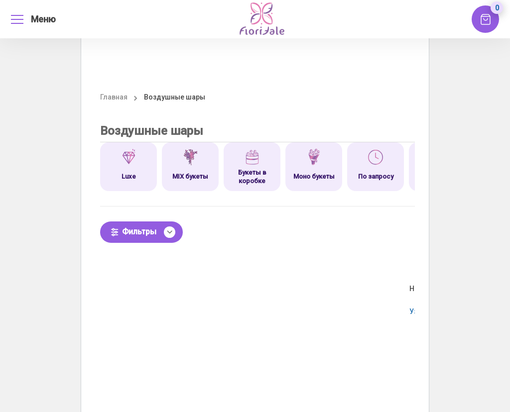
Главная (114, 97)
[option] (128, 166)
